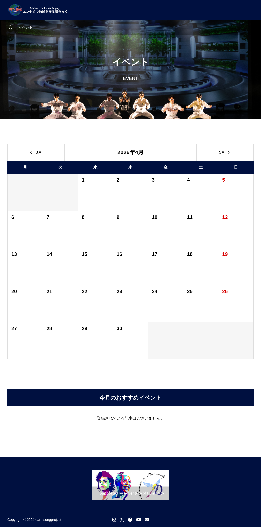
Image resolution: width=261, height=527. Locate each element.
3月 (36, 152)
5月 (225, 152)
